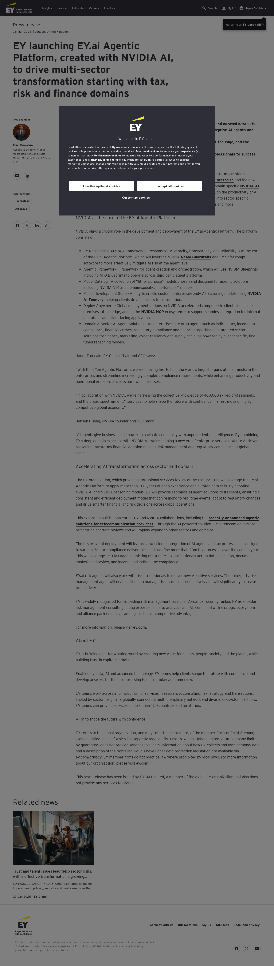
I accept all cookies (169, 186)
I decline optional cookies (101, 186)
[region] (137, 160)
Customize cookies (136, 197)
